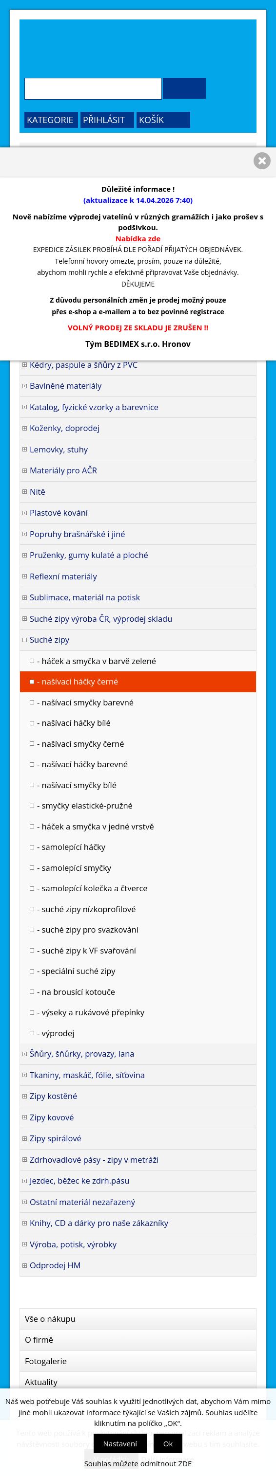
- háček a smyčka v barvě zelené (96, 660)
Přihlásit (104, 120)
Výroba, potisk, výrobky (73, 1244)
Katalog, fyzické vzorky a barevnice (94, 407)
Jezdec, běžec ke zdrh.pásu (79, 1180)
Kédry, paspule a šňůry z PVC (84, 364)
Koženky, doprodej (64, 427)
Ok (168, 1443)
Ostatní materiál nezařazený (82, 1201)
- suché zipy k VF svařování (86, 950)
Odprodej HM (55, 1265)
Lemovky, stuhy (59, 449)
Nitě (37, 491)
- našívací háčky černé (77, 681)
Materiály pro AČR (63, 470)
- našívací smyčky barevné (85, 702)
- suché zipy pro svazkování (87, 929)
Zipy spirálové (55, 1138)
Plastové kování (59, 512)
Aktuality (41, 1381)
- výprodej (55, 1033)
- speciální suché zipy (76, 970)
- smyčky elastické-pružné (85, 805)
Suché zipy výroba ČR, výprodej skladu (101, 618)
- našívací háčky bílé (74, 722)
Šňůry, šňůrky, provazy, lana (82, 1053)
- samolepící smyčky (74, 867)
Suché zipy (49, 639)
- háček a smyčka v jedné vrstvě (95, 826)
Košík (151, 120)
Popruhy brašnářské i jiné (77, 534)
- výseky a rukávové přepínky (90, 1012)
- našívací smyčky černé (80, 743)
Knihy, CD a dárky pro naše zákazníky (99, 1222)
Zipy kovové (52, 1117)
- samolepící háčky (71, 846)
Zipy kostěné (53, 1095)
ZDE (185, 1463)
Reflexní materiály (63, 576)
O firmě (39, 1339)
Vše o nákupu (50, 1318)
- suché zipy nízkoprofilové (86, 909)
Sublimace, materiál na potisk (85, 597)
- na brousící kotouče (76, 991)
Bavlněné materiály (65, 385)
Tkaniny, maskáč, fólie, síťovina (87, 1074)
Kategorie (50, 120)
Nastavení (120, 1443)
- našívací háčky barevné (82, 764)
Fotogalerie (46, 1361)
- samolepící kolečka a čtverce (92, 888)
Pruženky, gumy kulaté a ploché (89, 554)
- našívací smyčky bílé (77, 785)
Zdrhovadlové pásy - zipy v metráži (94, 1159)
